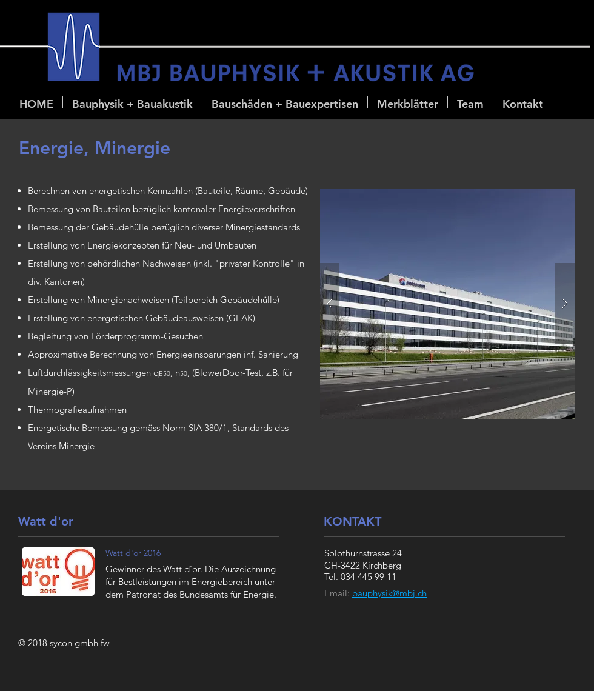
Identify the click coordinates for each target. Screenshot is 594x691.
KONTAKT (352, 521)
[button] (132, 102)
